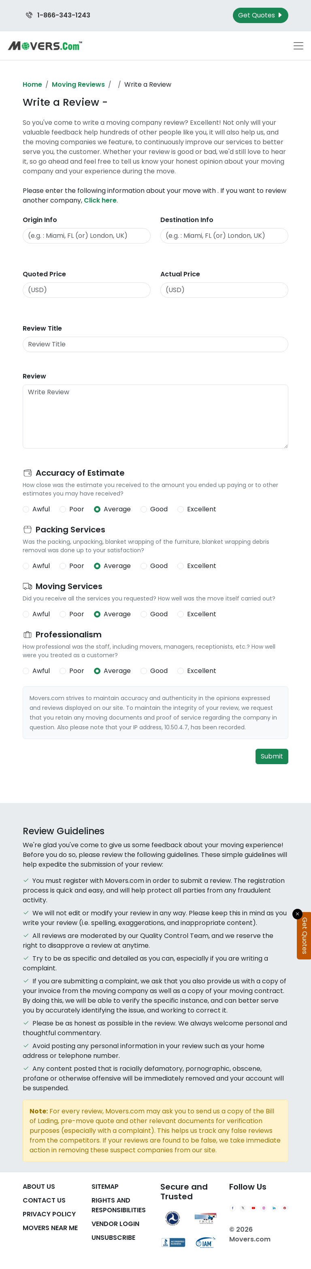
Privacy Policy (49, 1214)
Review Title (42, 328)
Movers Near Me (50, 1228)
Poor (76, 509)
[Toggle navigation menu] (298, 46)
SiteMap (105, 1186)
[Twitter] (243, 1208)
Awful (41, 509)
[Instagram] (264, 1208)
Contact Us (44, 1200)
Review (34, 376)
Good (159, 509)
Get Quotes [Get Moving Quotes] (260, 15)
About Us (39, 1186)
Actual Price (180, 274)
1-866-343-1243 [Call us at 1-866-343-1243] (58, 15)
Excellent (201, 509)
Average (117, 509)
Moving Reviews (78, 84)
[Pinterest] (284, 1208)
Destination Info (186, 219)
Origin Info (40, 219)
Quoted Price (44, 274)
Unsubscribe (113, 1237)
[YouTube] (253, 1208)
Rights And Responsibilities (119, 1205)
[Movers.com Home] (44, 45)
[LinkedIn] (274, 1208)
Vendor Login (115, 1223)
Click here (100, 200)
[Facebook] (232, 1208)
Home (32, 84)
